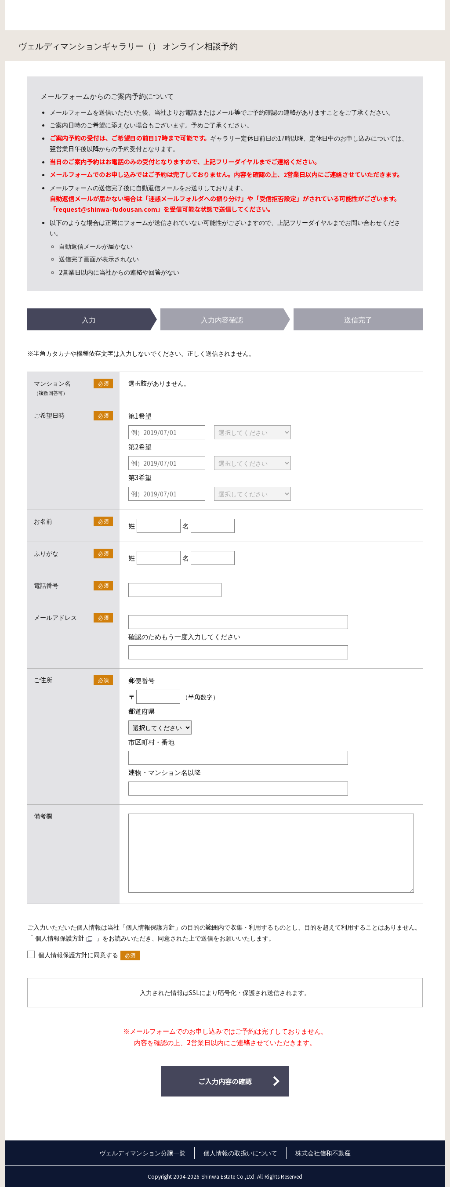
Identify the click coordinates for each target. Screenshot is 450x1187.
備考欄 (43, 815)
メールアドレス (55, 617)
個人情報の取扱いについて (240, 1152)
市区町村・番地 (151, 741)
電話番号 (46, 585)
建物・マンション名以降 (164, 772)
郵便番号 (141, 680)
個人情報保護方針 (59, 938)
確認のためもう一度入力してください (184, 636)
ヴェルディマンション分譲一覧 (142, 1152)
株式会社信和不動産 (323, 1152)
